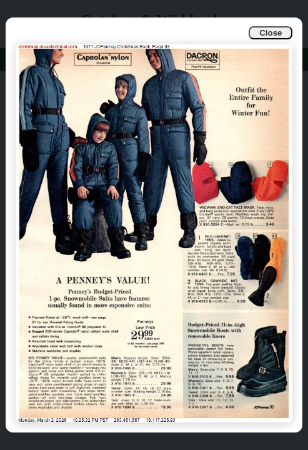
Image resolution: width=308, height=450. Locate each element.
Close (270, 33)
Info (19, 59)
